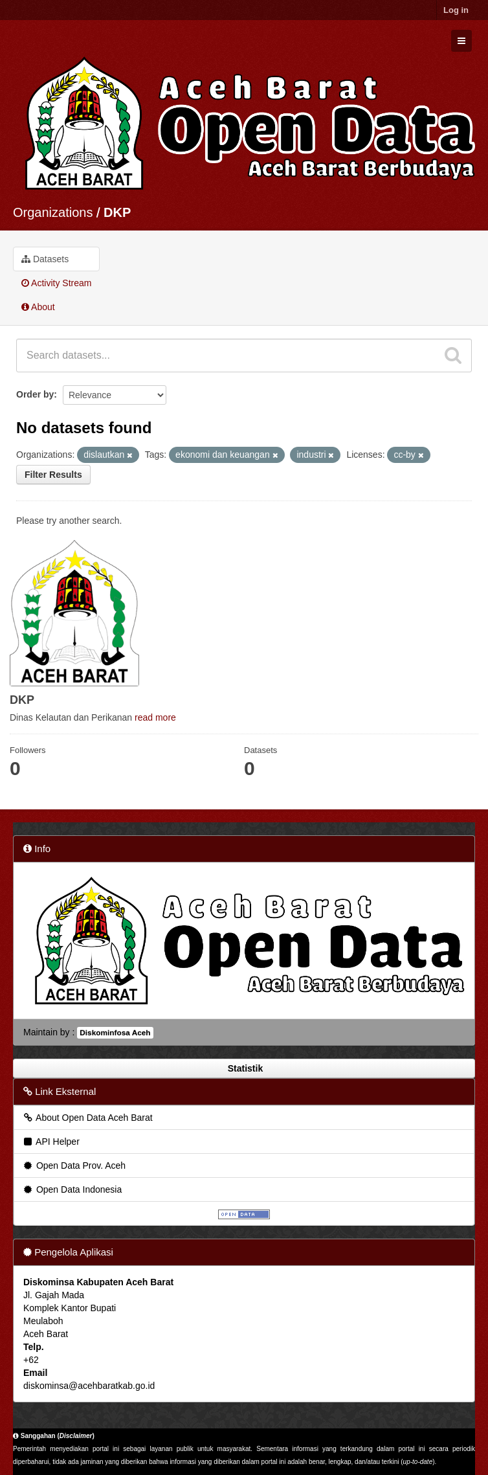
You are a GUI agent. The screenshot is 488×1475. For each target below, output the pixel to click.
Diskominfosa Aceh (115, 1032)
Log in (456, 10)
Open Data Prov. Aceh (74, 1165)
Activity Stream (56, 283)
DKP (117, 212)
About (38, 307)
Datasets (45, 259)
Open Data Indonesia (72, 1189)
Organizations (53, 212)
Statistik (244, 1068)
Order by (35, 394)
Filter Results (53, 474)
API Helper (51, 1141)
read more (155, 717)
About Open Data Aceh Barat (87, 1117)
